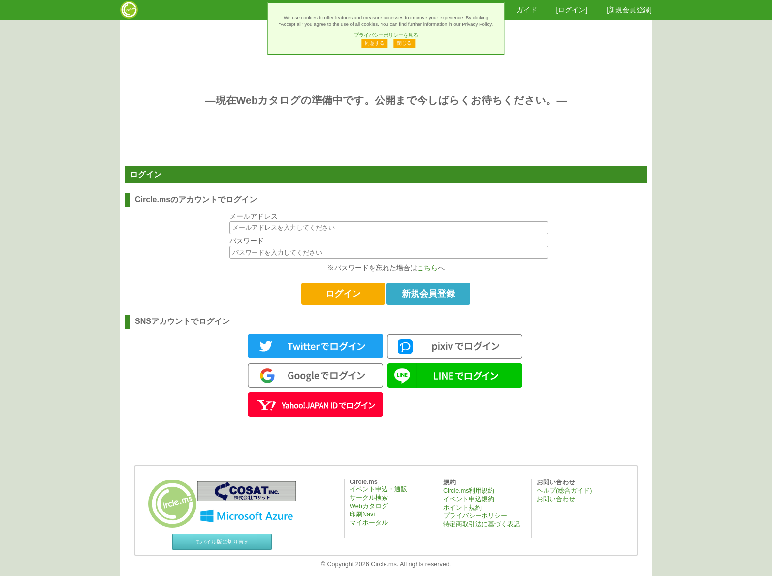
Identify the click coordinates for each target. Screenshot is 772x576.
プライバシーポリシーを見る (386, 35)
